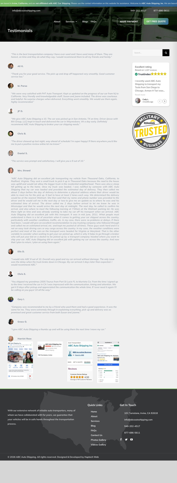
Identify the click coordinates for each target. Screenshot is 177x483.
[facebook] (121, 439)
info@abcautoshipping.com (26, 10)
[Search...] (147, 52)
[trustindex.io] (108, 342)
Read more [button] (140, 94)
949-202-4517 (138, 10)
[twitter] (126, 439)
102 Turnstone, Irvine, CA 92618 (141, 413)
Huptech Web (91, 457)
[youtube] (131, 439)
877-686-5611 (161, 10)
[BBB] (80, 342)
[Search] (165, 52)
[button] (164, 101)
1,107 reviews (151, 70)
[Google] (20, 342)
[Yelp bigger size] (50, 342)
